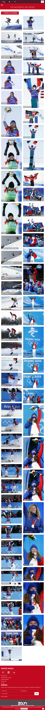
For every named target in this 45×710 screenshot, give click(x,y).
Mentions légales (5, 679)
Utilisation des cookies (6, 677)
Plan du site (3, 681)
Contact (3, 683)
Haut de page (4, 675)
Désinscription (4, 696)
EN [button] (15, 1)
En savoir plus (24, 708)
